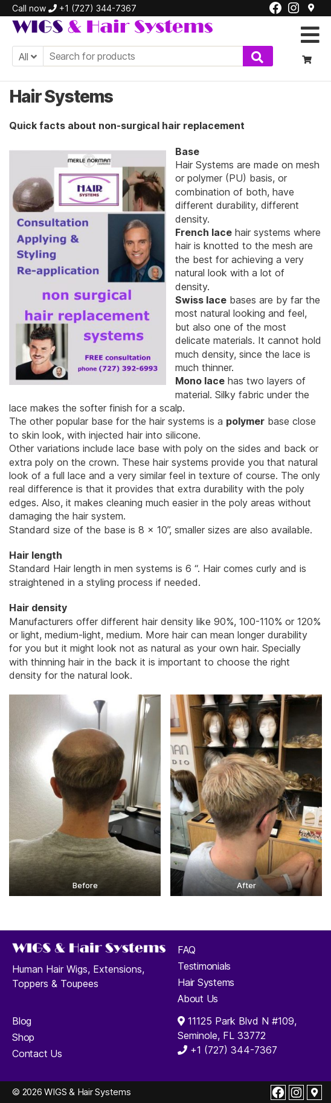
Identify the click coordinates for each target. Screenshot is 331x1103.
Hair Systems (206, 982)
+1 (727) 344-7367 (232, 1050)
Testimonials (204, 966)
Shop (23, 1037)
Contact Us (37, 1053)
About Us (198, 999)
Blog (21, 1021)
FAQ (186, 950)
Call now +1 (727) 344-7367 (74, 8)
